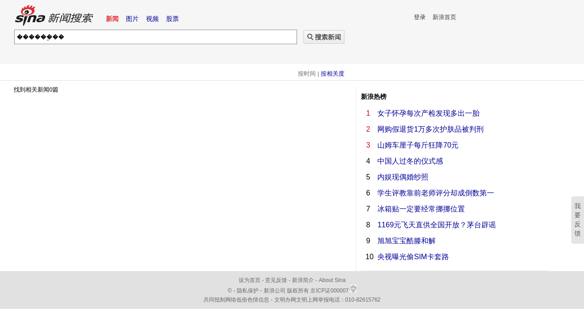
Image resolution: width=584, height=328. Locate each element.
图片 (132, 18)
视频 (152, 18)
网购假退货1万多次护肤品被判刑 (430, 129)
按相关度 (332, 73)
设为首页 (250, 280)
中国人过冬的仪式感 (410, 161)
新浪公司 (275, 290)
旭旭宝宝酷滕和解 (406, 241)
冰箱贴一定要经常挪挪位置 (421, 209)
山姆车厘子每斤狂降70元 (418, 145)
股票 (172, 18)
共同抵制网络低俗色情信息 (236, 300)
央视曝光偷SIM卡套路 (412, 257)
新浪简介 (303, 280)
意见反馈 (276, 280)
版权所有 (298, 290)
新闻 (112, 18)
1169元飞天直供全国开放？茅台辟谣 (436, 225)
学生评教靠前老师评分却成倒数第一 (435, 193)
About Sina (332, 280)
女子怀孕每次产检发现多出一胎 (428, 113)
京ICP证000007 (333, 290)
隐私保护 (248, 290)
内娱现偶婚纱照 (402, 177)
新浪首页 (444, 17)
